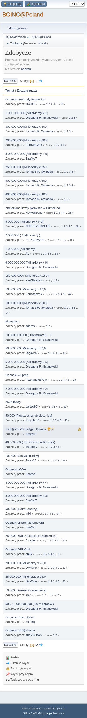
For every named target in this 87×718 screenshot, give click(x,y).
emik (29, 554)
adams (30, 326)
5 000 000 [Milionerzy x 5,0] (24, 221)
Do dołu (10, 81)
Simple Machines (54, 713)
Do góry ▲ (59, 708)
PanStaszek (34, 145)
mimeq (30, 621)
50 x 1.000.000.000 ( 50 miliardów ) (29, 604)
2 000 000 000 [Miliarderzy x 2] (26, 388)
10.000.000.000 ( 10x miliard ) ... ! (28, 335)
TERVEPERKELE (37, 226)
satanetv (31, 446)
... (59, 104)
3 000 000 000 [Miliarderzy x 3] (26, 495)
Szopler (31, 540)
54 (56, 253)
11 (71, 240)
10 (64, 581)
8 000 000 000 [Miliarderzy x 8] (26, 154)
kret (28, 595)
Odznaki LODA (15, 469)
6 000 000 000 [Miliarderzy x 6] (26, 262)
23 (74, 380)
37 (58, 513)
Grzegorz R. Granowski (42, 117)
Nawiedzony (34, 212)
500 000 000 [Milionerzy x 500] (26, 180)
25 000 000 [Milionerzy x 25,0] (26, 576)
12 (64, 568)
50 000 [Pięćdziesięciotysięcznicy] (28, 415)
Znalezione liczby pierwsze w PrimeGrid (32, 208)
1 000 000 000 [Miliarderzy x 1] (26, 113)
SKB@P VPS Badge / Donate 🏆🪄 (30, 429)
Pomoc (26, 708)
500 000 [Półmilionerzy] (21, 509)
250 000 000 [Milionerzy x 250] (26, 167)
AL (27, 253)
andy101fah (34, 635)
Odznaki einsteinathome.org (24, 522)
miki (28, 513)
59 (63, 460)
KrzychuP (32, 420)
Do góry (10, 645)
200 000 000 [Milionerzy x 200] (26, 140)
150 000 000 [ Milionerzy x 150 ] (27, 275)
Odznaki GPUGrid (17, 549)
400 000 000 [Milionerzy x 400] (26, 194)
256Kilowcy (13, 402)
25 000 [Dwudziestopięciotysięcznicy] (30, 535)
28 (69, 213)
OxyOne (31, 353)
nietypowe (12, 321)
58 (62, 104)
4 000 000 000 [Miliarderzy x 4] (26, 482)
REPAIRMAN (35, 240)
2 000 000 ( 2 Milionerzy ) (22, 235)
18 (77, 226)
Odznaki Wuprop (16, 375)
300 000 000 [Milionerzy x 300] (26, 126)
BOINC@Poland (22, 14)
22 (65, 406)
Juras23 (31, 460)
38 (63, 540)
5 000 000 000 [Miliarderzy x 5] (26, 362)
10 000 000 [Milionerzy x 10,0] (26, 289)
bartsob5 (32, 406)
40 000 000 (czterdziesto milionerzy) (30, 442)
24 (69, 294)
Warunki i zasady (41, 708)
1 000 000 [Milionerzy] (20, 249)
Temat (9, 90)
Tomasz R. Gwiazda (39, 131)
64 (58, 595)
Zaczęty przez (27, 90)
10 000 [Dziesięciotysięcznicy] (25, 590)
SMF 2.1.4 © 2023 (33, 713)
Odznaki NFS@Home (20, 630)
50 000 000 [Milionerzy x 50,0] (26, 348)
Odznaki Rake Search (20, 617)
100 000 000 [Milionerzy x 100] (26, 303)
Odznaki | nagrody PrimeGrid (25, 99)
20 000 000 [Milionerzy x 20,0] (26, 563)
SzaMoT (31, 158)
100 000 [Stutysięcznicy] (22, 455)
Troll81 (30, 104)
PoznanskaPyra (36, 379)
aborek (42, 43)
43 (66, 420)
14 (7, 313)
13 (64, 353)
